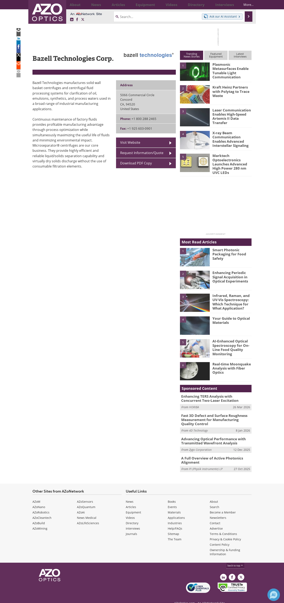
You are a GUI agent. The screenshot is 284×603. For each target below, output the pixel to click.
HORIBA (194, 403)
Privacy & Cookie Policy (225, 532)
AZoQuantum (86, 499)
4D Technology (198, 425)
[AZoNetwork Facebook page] (77, 19)
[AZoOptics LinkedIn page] (71, 19)
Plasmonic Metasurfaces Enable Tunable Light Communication (231, 68)
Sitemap (173, 526)
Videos (130, 510)
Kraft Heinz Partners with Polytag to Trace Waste (229, 91)
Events (172, 499)
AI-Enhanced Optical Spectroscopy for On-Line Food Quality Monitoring (228, 343)
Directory (132, 516)
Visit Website (130, 142)
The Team (174, 532)
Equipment (133, 505)
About (214, 494)
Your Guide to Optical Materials (229, 317)
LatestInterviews (240, 55)
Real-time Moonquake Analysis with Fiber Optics (229, 364)
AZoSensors (85, 494)
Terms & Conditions (223, 526)
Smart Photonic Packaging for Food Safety (227, 250)
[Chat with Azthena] (273, 595)
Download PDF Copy (136, 163)
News (129, 494)
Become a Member (223, 505)
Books (172, 494)
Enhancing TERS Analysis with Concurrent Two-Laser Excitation (213, 395)
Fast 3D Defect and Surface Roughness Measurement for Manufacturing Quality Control (213, 415)
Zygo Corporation (200, 443)
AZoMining (39, 521)
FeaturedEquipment (216, 55)
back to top (235, 558)
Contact (215, 516)
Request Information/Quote (141, 153)
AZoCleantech (42, 510)
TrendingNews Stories (192, 55)
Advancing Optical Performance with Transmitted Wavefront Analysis (210, 435)
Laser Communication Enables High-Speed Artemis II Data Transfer (231, 114)
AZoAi (81, 505)
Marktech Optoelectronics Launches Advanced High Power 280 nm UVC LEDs (231, 161)
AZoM (36, 494)
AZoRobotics (40, 505)
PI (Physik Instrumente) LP (206, 461)
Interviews (133, 521)
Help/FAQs (175, 521)
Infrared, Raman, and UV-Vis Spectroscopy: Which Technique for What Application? (229, 298)
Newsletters (218, 510)
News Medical (86, 510)
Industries (175, 516)
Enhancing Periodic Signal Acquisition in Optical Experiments (228, 273)
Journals (131, 526)
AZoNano (38, 499)
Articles (131, 499)
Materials (174, 505)
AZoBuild (38, 516)
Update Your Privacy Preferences (64, 598)
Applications (176, 510)
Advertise (216, 521)
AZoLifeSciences (88, 516)
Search (214, 499)
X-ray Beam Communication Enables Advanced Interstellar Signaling (231, 138)
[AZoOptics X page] (82, 19)
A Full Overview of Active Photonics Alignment (209, 453)
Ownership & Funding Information (225, 545)
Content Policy (219, 537)
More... (245, 4)
